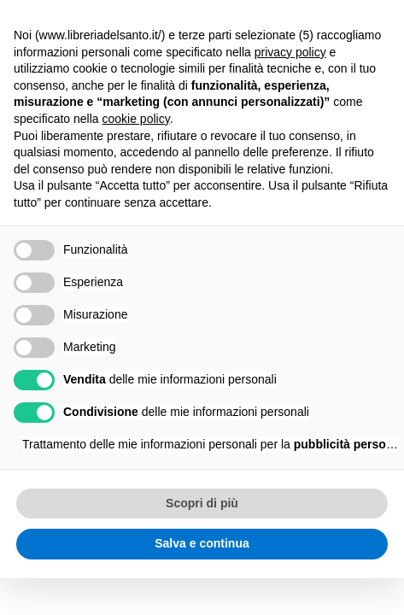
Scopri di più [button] (202, 503)
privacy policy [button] (290, 52)
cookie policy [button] (136, 119)
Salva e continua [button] (202, 543)
